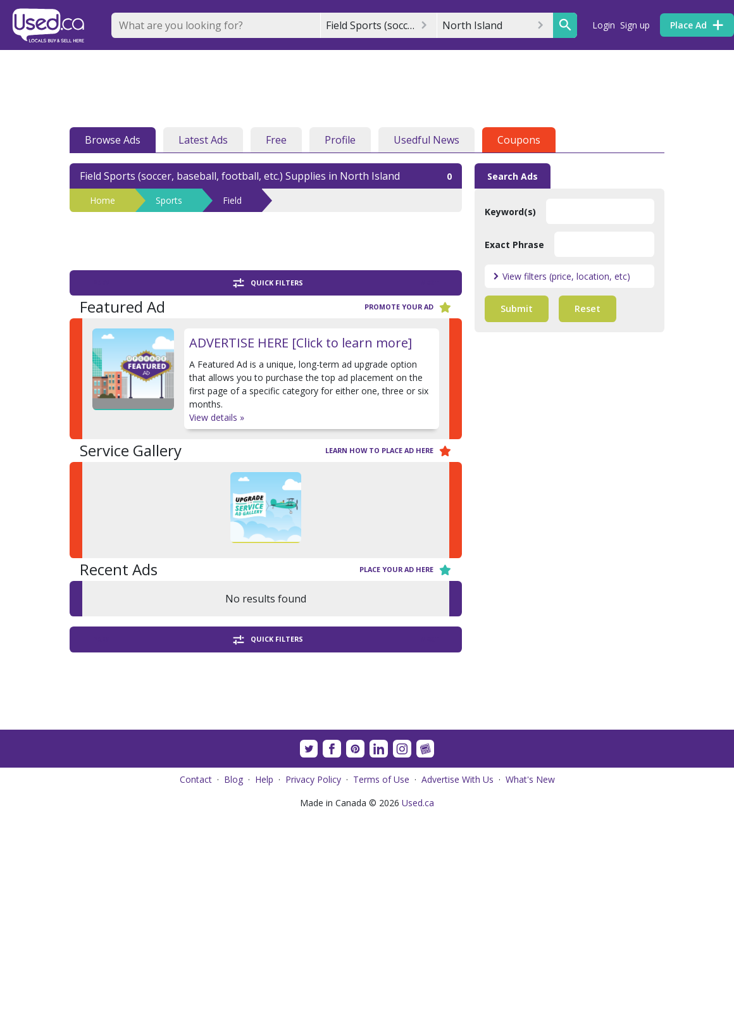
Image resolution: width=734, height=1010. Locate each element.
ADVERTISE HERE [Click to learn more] (300, 342)
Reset (587, 308)
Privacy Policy (313, 975)
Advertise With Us (457, 975)
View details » (216, 417)
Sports (169, 200)
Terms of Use (381, 975)
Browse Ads (112, 140)
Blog (233, 975)
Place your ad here (405, 570)
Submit (517, 308)
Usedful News (426, 140)
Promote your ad (408, 307)
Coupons (518, 140)
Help (264, 975)
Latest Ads (203, 140)
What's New (530, 975)
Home (102, 200)
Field (232, 200)
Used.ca (418, 998)
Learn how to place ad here (388, 451)
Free (276, 140)
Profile (340, 140)
